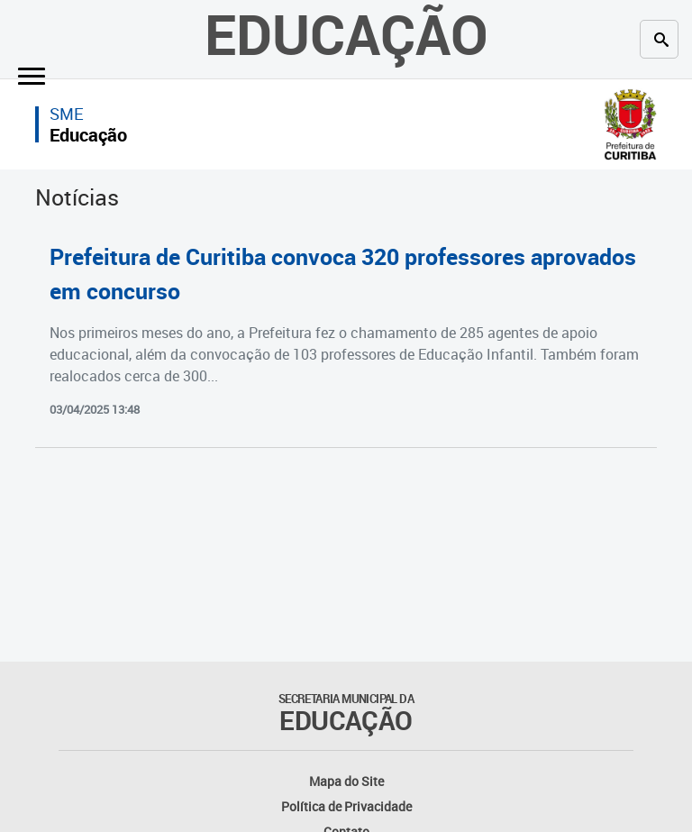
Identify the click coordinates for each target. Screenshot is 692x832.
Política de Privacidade (346, 806)
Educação (88, 135)
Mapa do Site (346, 781)
